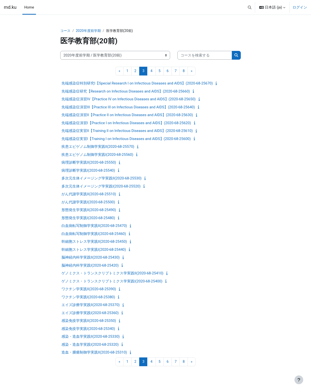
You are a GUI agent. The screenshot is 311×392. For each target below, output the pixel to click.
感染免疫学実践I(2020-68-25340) (88, 329)
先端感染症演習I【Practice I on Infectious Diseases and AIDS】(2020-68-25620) (126, 123)
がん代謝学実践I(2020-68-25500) (88, 202)
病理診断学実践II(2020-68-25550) (88, 163)
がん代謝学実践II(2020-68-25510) (88, 194)
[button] (249, 7)
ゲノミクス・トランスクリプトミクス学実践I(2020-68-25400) (111, 281)
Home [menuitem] (29, 7)
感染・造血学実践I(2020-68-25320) (90, 345)
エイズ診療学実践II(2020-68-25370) (90, 305)
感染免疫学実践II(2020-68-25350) (88, 321)
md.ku (10, 7)
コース (65, 31)
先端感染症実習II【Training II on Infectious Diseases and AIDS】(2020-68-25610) (127, 131)
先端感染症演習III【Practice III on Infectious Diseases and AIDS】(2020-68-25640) (128, 107)
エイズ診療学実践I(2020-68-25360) (90, 313)
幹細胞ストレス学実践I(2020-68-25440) (93, 250)
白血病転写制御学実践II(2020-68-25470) (94, 226)
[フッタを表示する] (298, 379)
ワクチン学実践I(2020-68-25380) (88, 297)
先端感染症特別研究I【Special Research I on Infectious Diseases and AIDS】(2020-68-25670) (137, 84)
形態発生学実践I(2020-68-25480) (88, 218)
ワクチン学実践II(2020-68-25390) (88, 289)
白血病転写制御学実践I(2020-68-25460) (93, 234)
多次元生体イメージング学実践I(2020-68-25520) (100, 186)
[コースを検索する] (204, 55)
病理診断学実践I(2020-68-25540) (88, 170)
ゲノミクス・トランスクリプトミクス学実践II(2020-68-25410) (112, 273)
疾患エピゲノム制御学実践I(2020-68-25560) (97, 155)
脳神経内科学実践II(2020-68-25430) (90, 258)
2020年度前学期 (90, 31)
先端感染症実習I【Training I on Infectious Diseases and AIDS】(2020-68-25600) (126, 139)
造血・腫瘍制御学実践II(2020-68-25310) (94, 353)
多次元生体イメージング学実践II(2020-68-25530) (101, 179)
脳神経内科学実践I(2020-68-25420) (90, 265)
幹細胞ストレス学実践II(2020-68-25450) (94, 242)
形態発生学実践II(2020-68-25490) (88, 210)
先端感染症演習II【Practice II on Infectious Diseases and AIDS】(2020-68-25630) (127, 115)
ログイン (300, 7)
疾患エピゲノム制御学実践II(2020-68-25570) (97, 147)
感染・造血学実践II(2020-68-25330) (90, 337)
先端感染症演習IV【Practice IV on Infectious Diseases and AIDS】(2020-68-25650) (128, 99)
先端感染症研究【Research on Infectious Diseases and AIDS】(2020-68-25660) (125, 91)
